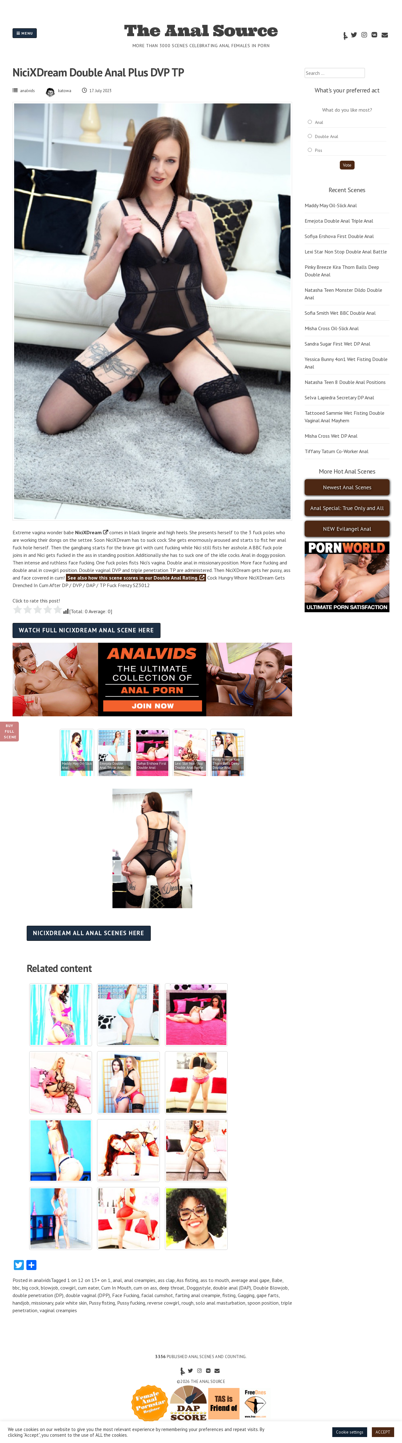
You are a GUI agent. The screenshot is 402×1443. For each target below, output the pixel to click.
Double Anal (326, 136)
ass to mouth (214, 1280)
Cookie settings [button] (349, 1432)
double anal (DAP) (232, 1288)
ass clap (166, 1280)
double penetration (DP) (38, 1295)
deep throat (171, 1288)
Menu (25, 33)
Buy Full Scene (10, 731)
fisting (229, 1295)
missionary (42, 1303)
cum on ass (145, 1288)
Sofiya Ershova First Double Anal (339, 236)
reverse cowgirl (163, 1303)
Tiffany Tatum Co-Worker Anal (336, 451)
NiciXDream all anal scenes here (88, 933)
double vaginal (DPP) (88, 1295)
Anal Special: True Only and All (347, 508)
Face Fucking (125, 1295)
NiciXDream (88, 532)
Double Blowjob (270, 1288)
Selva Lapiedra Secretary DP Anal (339, 397)
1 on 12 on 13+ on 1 (89, 1280)
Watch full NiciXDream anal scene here (86, 630)
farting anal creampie (197, 1295)
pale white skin (71, 1303)
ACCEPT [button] (383, 1432)
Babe (277, 1280)
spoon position (263, 1303)
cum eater (88, 1288)
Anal (319, 122)
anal (117, 1280)
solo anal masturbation (220, 1303)
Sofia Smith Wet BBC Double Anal (340, 313)
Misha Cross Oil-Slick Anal (332, 328)
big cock (30, 1288)
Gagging (246, 1295)
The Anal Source (201, 30)
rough (187, 1303)
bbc (16, 1288)
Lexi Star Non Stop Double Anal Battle (346, 251)
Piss (318, 150)
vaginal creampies (58, 1310)
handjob (21, 1303)
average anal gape (250, 1280)
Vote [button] (347, 165)
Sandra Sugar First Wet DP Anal (337, 344)
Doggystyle (199, 1288)
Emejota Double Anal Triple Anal (339, 221)
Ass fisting (187, 1280)
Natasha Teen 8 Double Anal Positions (345, 382)
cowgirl (68, 1288)
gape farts (268, 1295)
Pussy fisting (102, 1303)
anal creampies (139, 1280)
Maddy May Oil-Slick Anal (331, 205)
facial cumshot (157, 1295)
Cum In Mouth (116, 1288)
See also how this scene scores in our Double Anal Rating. (136, 577)
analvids (27, 90)
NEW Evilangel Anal (347, 528)
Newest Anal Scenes (347, 487)
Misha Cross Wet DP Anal (331, 436)
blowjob (49, 1288)
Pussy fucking (131, 1303)
